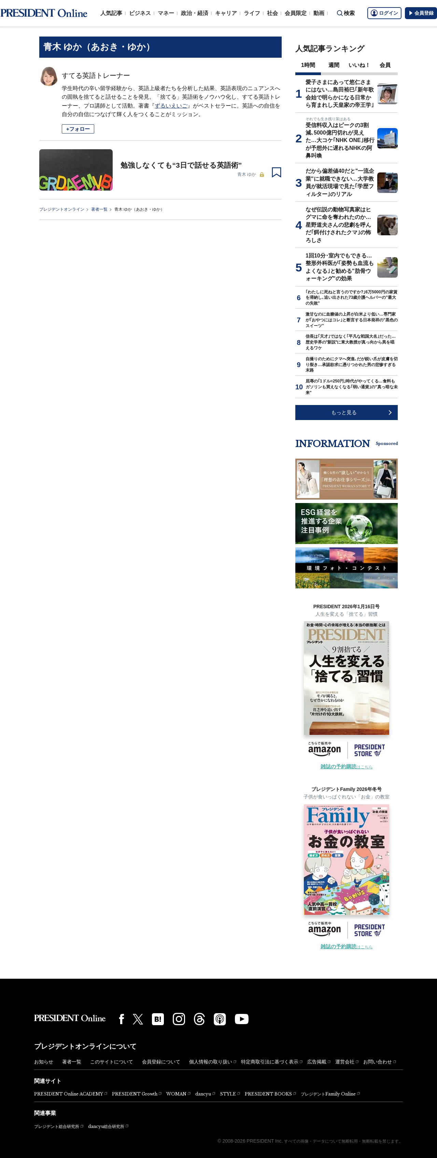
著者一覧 (99, 209)
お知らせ (43, 1061)
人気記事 (111, 13)
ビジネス (140, 13)
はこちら (347, 767)
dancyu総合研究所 (106, 1126)
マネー (166, 13)
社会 (272, 13)
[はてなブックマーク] (158, 1019)
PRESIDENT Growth (134, 1094)
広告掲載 (316, 1061)
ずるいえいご (171, 106)
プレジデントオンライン (61, 209)
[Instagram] (179, 1019)
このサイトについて (111, 1061)
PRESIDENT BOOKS (268, 1094)
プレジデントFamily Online (328, 1094)
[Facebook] (121, 1019)
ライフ (252, 13)
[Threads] (199, 1019)
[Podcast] (220, 1019)
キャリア (226, 13)
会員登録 (421, 13)
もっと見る (344, 412)
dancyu (203, 1094)
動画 (318, 13)
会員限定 (296, 13)
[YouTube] (242, 1019)
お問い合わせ (377, 1061)
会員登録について (161, 1061)
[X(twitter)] (138, 1019)
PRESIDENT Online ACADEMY (68, 1094)
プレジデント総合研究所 (56, 1126)
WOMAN (176, 1094)
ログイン (384, 13)
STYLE (228, 1094)
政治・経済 (194, 13)
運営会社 (344, 1061)
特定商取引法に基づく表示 (269, 1061)
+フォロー (78, 129)
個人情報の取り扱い (210, 1061)
